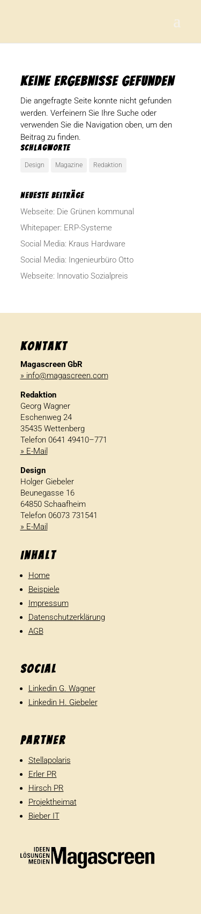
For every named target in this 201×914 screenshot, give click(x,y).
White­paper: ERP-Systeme (66, 228)
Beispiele (43, 589)
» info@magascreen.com (64, 375)
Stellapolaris (49, 760)
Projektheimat (52, 802)
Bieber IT (43, 816)
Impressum (48, 603)
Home (39, 575)
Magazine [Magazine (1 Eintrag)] (69, 165)
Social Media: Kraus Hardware (72, 244)
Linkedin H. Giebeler (63, 702)
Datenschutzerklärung (66, 617)
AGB (35, 631)
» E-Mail (34, 451)
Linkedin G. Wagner (61, 688)
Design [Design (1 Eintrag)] (34, 165)
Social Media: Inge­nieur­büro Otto (76, 260)
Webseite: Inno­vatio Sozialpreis (74, 276)
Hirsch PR (46, 788)
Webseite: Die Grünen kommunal (77, 211)
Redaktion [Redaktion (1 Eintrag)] (107, 165)
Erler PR (42, 774)
